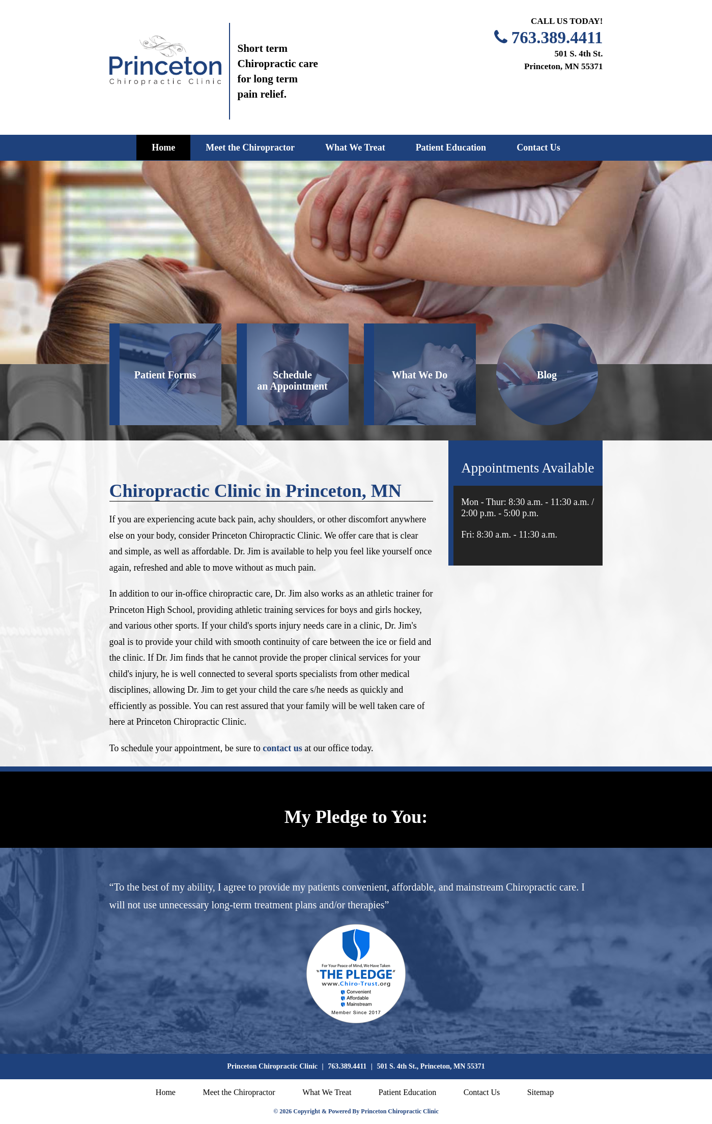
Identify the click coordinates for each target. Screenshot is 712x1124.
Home (163, 147)
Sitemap (540, 1092)
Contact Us (538, 147)
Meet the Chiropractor (250, 147)
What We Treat (355, 147)
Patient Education (451, 147)
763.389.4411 (557, 37)
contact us (282, 748)
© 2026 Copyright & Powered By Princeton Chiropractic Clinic (356, 1111)
